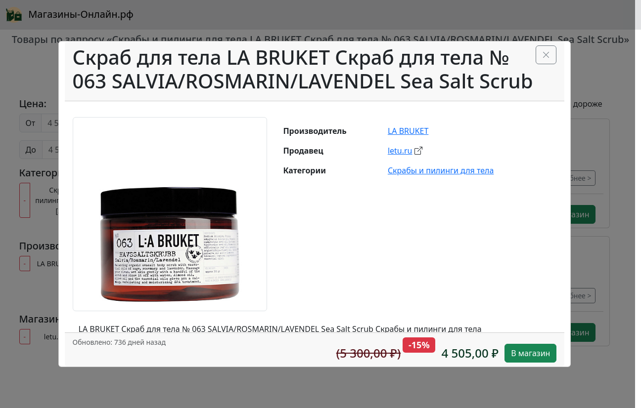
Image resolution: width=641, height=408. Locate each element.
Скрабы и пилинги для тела (441, 170)
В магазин (530, 353)
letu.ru (400, 150)
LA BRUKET (408, 130)
